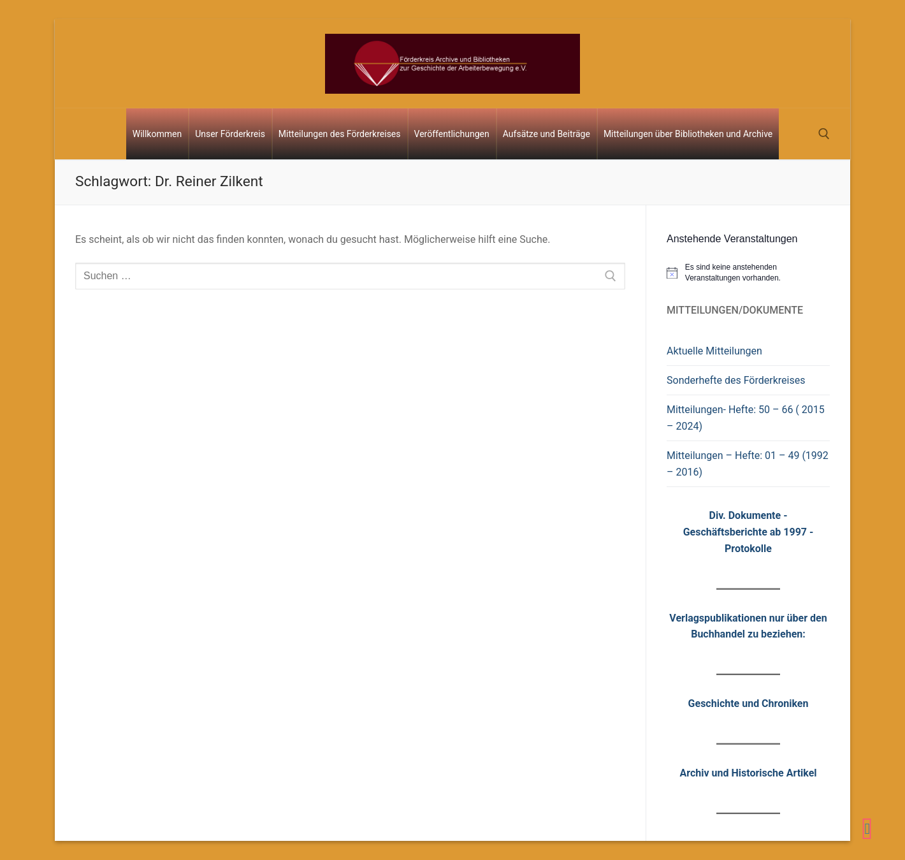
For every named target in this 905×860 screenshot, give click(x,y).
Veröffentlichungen (451, 134)
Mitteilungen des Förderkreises (340, 134)
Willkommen (157, 134)
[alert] (748, 272)
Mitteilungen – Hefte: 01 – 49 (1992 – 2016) (748, 463)
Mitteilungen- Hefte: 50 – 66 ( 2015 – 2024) (746, 418)
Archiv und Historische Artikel (747, 773)
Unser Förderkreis (230, 134)
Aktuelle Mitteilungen (714, 351)
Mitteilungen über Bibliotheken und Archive (688, 134)
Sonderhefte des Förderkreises (736, 380)
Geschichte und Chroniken (748, 703)
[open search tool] (824, 134)
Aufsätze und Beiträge (546, 134)
